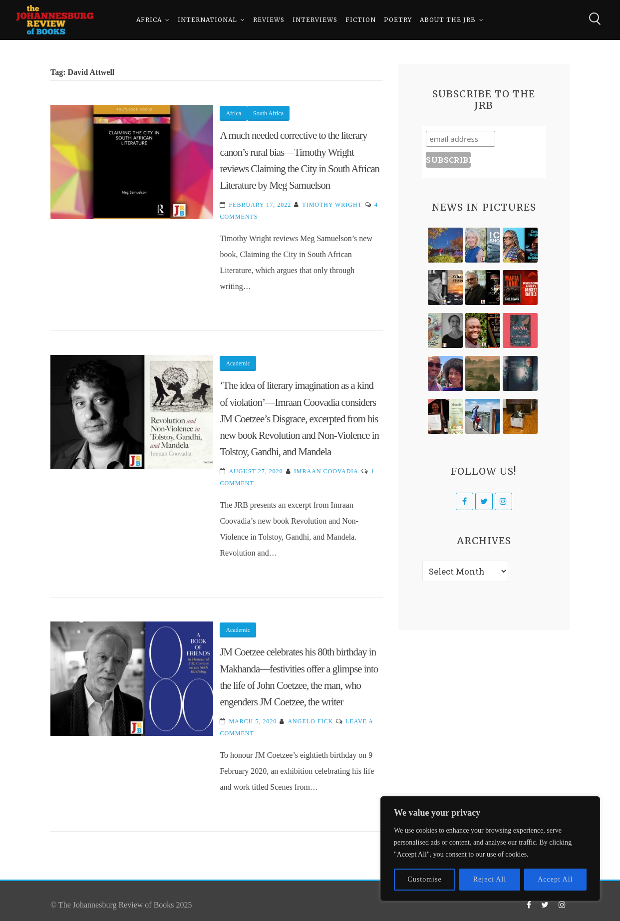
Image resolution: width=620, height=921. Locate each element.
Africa (149, 19)
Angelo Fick (310, 721)
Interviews (315, 19)
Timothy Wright (332, 204)
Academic (238, 363)
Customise (425, 879)
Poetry (398, 19)
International (207, 19)
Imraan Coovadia (326, 471)
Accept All (555, 879)
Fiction (360, 19)
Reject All (489, 879)
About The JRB (448, 19)
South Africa (268, 113)
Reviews (269, 19)
